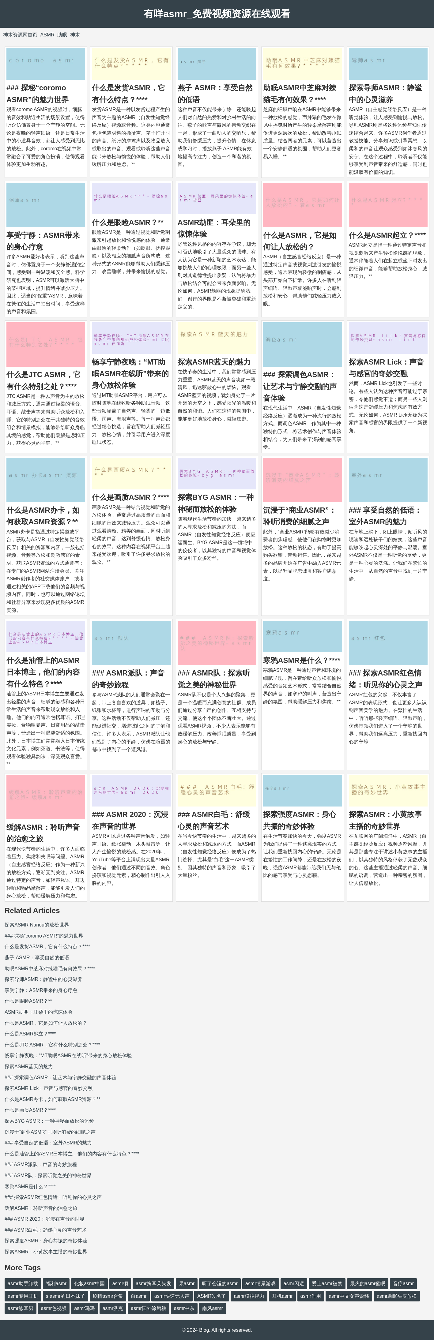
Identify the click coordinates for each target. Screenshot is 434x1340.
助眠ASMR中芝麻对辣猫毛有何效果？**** (50, 968)
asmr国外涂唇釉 (148, 1308)
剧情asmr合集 (108, 1296)
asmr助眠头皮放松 (397, 1296)
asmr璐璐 (84, 1308)
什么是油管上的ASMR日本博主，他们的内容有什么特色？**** (43, 672)
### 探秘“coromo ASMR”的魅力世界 (44, 935)
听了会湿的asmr (220, 1283)
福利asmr (56, 1283)
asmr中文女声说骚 (349, 1296)
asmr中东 (184, 1308)
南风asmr (212, 1308)
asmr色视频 (54, 1308)
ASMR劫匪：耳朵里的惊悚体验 (39, 1012)
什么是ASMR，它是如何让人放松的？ (46, 1023)
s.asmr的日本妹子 (65, 1296)
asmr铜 (120, 1283)
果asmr (187, 1283)
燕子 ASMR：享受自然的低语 (37, 957)
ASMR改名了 (211, 1296)
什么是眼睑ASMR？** (127, 222)
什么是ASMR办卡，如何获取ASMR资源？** (52, 1099)
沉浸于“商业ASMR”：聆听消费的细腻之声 (50, 1132)
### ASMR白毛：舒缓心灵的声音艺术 (46, 1230)
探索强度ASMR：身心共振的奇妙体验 (46, 1240)
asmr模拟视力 (249, 1296)
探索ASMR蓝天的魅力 (214, 362)
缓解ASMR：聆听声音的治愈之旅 (41, 1208)
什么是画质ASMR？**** (130, 497)
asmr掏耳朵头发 (153, 1283)
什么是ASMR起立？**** (387, 235)
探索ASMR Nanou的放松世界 (37, 924)
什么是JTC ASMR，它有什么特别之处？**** (52, 1044)
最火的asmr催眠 (368, 1283)
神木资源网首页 (20, 34)
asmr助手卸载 (23, 1283)
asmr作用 (310, 1296)
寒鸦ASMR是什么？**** (301, 660)
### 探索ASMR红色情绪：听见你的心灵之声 (53, 1197)
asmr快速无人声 (172, 1296)
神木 (75, 34)
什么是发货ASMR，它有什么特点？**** (47, 946)
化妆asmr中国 (89, 1283)
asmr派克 (113, 1308)
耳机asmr (282, 1296)
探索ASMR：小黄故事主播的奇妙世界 (46, 1251)
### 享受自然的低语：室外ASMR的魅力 (48, 1142)
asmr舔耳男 (20, 1308)
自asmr (139, 1296)
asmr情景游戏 (260, 1283)
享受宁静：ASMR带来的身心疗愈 (41, 990)
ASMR (47, 34)
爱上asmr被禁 (327, 1283)
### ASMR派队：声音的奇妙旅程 (41, 1164)
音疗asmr (403, 1283)
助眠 (62, 34)
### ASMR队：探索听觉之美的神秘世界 (48, 1175)
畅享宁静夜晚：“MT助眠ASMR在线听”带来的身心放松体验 (130, 374)
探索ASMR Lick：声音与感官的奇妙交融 (48, 1088)
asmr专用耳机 (23, 1296)
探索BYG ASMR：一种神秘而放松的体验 (49, 1121)
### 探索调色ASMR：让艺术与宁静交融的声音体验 (300, 386)
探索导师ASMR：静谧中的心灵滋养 (43, 979)
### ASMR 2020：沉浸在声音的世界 (45, 1219)
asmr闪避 (294, 1283)
